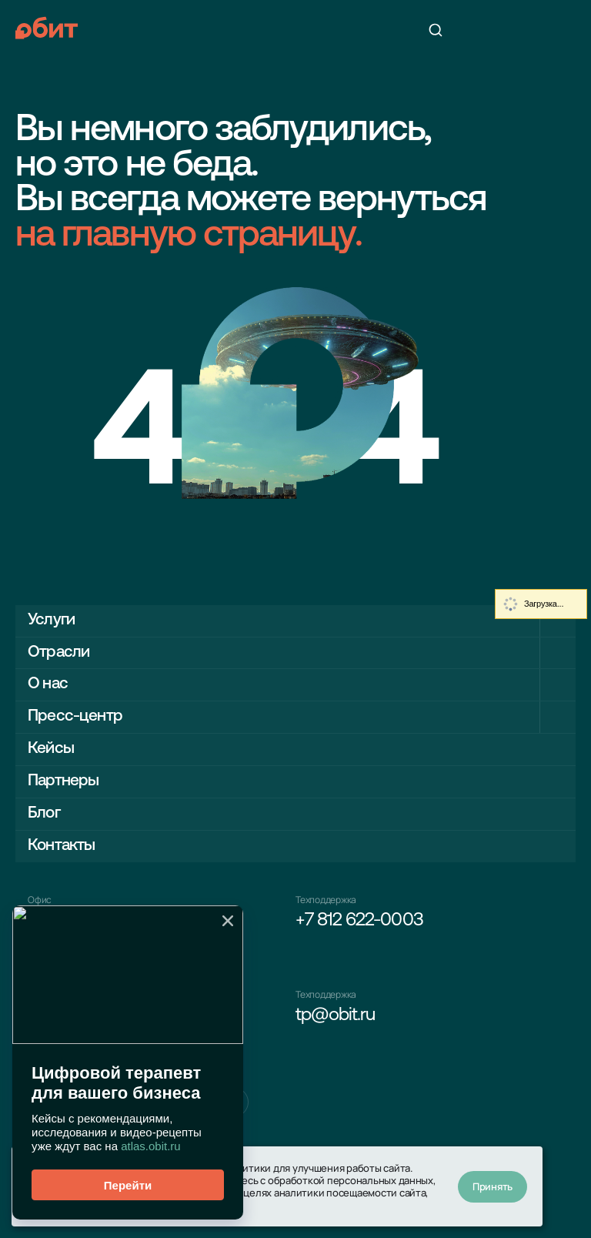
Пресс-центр (75, 716)
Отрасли (58, 652)
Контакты (61, 846)
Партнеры (63, 781)
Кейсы (51, 749)
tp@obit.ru (335, 1015)
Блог (44, 813)
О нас (48, 684)
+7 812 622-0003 (359, 921)
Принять (492, 1186)
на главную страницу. (188, 236)
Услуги (51, 620)
